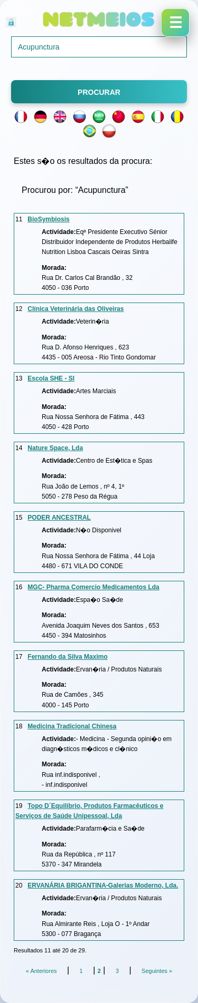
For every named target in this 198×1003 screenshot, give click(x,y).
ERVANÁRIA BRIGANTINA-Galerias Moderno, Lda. (102, 885)
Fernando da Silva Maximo (67, 656)
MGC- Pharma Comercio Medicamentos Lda (93, 587)
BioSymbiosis (48, 219)
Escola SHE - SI (50, 378)
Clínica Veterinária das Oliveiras (75, 309)
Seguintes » (157, 971)
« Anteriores (41, 971)
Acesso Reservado (66, 20)
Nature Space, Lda (55, 448)
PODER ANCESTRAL (59, 517)
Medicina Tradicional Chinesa (71, 726)
